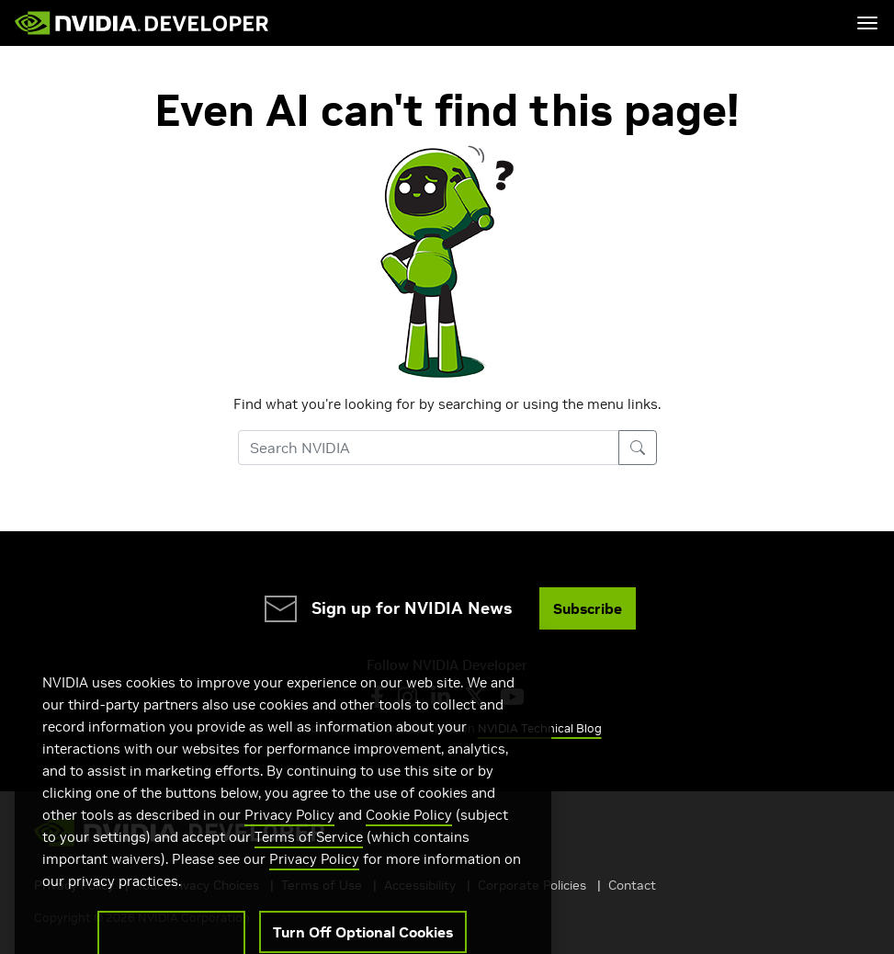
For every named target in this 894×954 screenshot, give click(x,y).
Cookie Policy (409, 833)
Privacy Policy (289, 833)
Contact (632, 885)
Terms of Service (309, 855)
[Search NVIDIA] (428, 447)
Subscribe (587, 608)
